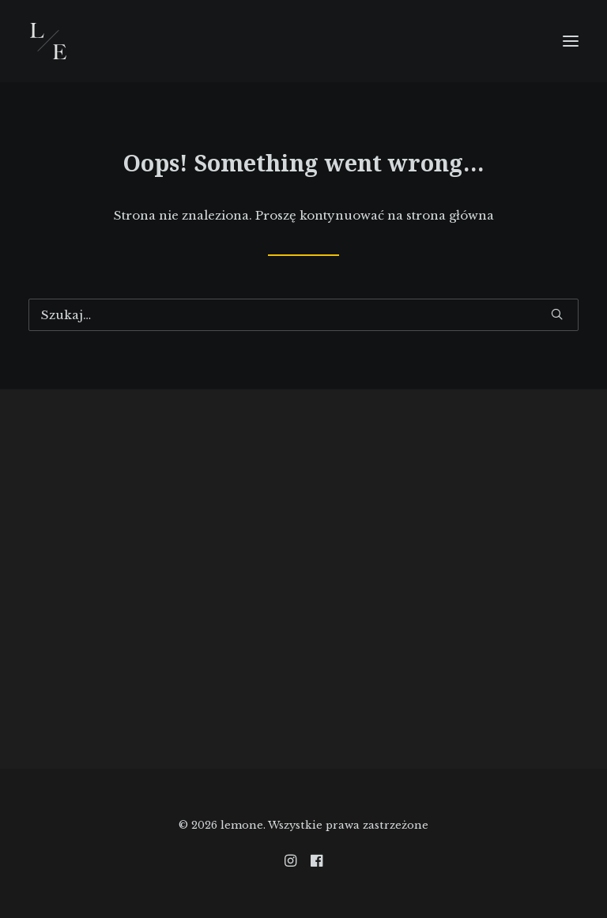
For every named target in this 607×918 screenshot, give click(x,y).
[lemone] (48, 41)
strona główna (450, 215)
